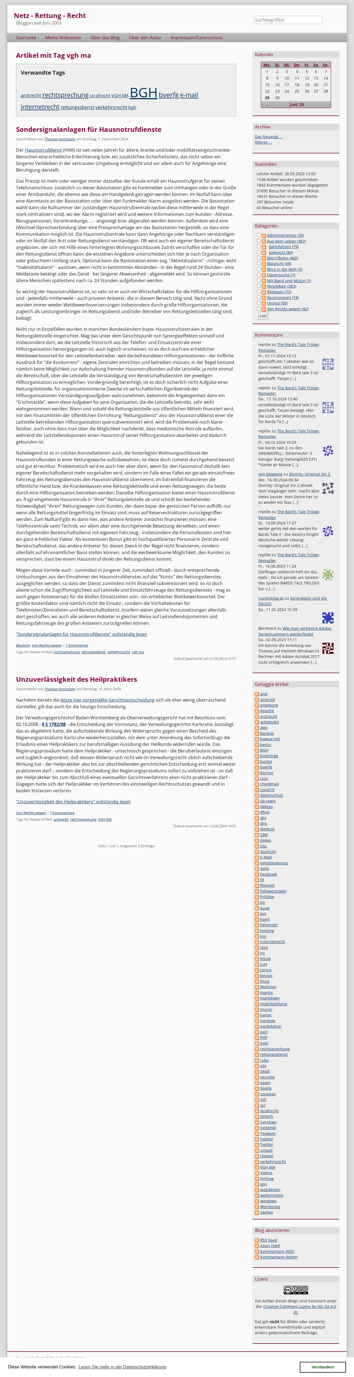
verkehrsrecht (111, 107)
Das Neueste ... (269, 136)
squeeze (268, 1094)
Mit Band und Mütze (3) (289, 280)
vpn (263, 1184)
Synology (268, 1122)
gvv (263, 913)
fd (262, 879)
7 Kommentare (62, 812)
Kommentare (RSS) (277, 1251)
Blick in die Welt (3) (284, 269)
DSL (263, 846)
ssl (262, 1105)
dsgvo (265, 840)
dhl (263, 817)
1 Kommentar (77, 645)
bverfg (169, 94)
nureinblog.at (270, 598)
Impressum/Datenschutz (197, 38)
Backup (267, 733)
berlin (265, 744)
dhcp (265, 812)
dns (263, 823)
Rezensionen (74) (283, 297)
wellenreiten (271, 1195)
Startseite (26, 38)
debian (266, 806)
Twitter (266, 1144)
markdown (270, 998)
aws (263, 727)
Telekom (268, 1133)
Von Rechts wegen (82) (288, 308)
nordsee (267, 1020)
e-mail (189, 95)
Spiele (266, 1088)
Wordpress (270, 1206)
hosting (267, 930)
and (263, 693)
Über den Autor (145, 38)
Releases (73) (279, 291)
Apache (267, 710)
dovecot (267, 829)
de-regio (268, 801)
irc (262, 953)
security (267, 1077)
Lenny (265, 969)
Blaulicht (23, 645)
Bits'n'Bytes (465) (282, 258)
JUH (263, 964)
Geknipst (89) (281, 252)
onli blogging (270, 474)
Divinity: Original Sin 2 (309, 474)
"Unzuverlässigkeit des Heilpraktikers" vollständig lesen (73, 802)
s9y (263, 1065)
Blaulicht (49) (279, 263)
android (267, 699)
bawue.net (270, 738)
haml (265, 919)
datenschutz (271, 795)
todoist (266, 1139)
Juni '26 (297, 104)
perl (264, 1032)
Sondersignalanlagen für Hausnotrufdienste (89, 129)
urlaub (266, 1150)
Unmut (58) (277, 303)
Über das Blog (105, 38)
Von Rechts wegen (47, 645)
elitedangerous (274, 862)
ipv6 (264, 947)
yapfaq (266, 1212)
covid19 (267, 789)
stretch (266, 1116)
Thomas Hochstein (60, 139)
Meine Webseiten (63, 38)
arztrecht (31, 95)
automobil (269, 722)
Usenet (266, 1155)
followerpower (273, 891)
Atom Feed (270, 1245)
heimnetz (269, 924)
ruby (264, 1060)
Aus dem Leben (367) (286, 241)
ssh (263, 1099)
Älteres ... (263, 142)
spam (265, 1082)
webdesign (270, 1189)
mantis (266, 992)
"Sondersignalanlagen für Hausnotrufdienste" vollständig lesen (81, 634)
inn (263, 936)
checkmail (269, 783)
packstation (271, 1026)
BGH (144, 92)
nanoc (266, 1014)
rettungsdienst (77, 107)
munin (266, 1009)
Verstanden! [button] (323, 1367)
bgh (132, 107)
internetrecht (40, 107)
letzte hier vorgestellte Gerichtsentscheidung (108, 700)
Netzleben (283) (281, 286)
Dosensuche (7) (281, 274)
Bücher (267, 772)
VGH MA (120, 96)
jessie (265, 958)
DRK (264, 834)
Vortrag (267, 1178)
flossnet (267, 885)
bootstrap (269, 755)
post (264, 1043)
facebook (268, 874)
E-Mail (266, 857)
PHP (263, 1037)
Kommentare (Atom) (278, 1257)
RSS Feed (268, 1240)
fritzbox (267, 896)
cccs (264, 778)
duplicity (268, 851)
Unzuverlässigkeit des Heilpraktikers (76, 679)
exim (264, 868)
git (262, 902)
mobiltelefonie (273, 1003)
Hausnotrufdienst (43, 150)
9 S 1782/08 (54, 724)
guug (265, 908)
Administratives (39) (285, 235)
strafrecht (100, 96)
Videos (266, 1172)
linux (264, 981)
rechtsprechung (65, 95)
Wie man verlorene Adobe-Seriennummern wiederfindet (295, 631)
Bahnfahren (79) (284, 246)
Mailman (268, 986)
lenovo (266, 975)
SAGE (265, 1071)
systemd (268, 1127)
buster (266, 761)
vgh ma (138, 651)
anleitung (269, 705)
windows (268, 1200)
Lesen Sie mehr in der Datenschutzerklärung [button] (122, 1367)
